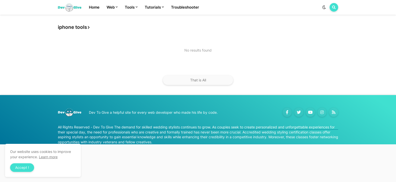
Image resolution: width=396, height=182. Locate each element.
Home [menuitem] (94, 7)
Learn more (48, 157)
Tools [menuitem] (130, 7)
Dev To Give (103, 127)
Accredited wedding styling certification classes (281, 132)
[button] (324, 7)
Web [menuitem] (111, 7)
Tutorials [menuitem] (153, 7)
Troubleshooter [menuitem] (185, 7)
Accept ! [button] (22, 167)
